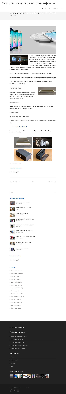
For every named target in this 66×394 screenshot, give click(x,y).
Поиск (61, 8)
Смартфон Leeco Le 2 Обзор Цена (23, 202)
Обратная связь (14, 360)
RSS (12, 366)
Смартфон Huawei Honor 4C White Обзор (24, 225)
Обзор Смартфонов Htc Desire (22, 248)
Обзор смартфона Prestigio (17, 273)
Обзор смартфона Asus (16, 279)
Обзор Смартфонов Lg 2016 (22, 213)
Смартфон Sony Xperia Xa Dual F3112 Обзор (25, 219)
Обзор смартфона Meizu (16, 299)
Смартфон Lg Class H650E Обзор (18, 348)
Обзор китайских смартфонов (17, 296)
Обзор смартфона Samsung (17, 288)
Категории (47, 8)
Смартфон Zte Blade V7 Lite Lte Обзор (19, 345)
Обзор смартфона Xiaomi (16, 270)
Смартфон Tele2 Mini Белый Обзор (23, 207)
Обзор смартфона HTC (16, 276)
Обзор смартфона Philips (16, 282)
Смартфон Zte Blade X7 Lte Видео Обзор (24, 230)
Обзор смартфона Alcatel (16, 302)
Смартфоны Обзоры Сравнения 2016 (19, 336)
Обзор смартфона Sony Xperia (17, 293)
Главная (42, 8)
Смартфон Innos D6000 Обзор (17, 342)
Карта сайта (54, 8)
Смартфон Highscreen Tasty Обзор (23, 242)
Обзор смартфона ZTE (16, 305)
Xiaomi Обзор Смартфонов (17, 339)
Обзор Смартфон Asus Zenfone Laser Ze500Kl (25, 236)
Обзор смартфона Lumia (16, 308)
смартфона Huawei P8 (21, 126)
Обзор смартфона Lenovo (16, 291)
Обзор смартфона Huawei (50, 13)
